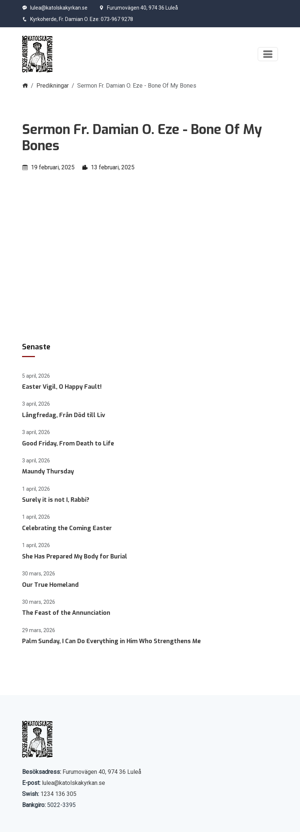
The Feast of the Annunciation (66, 613)
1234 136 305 (58, 793)
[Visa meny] (268, 54)
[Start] (37, 54)
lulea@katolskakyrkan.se (55, 8)
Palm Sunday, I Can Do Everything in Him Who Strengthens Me (111, 641)
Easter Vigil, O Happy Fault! (62, 387)
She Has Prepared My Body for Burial (74, 556)
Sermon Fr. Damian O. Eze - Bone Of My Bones (142, 137)
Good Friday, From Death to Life (68, 443)
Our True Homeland (50, 585)
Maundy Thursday (48, 471)
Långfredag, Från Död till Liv (63, 415)
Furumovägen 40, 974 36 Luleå (138, 8)
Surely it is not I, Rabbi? (55, 500)
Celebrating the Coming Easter (67, 528)
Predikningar (52, 85)
